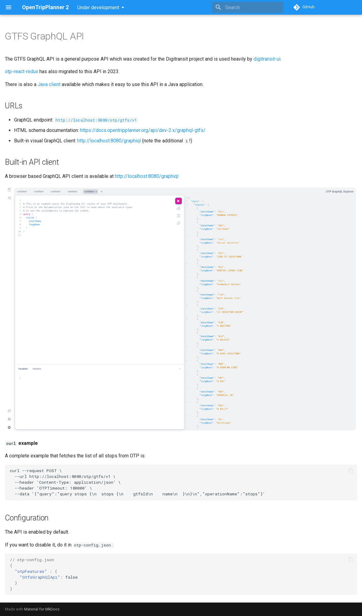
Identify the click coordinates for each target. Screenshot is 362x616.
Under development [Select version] (98, 7)
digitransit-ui (267, 59)
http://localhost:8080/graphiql (109, 141)
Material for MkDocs (42, 609)
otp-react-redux (21, 71)
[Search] (247, 7)
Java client (49, 84)
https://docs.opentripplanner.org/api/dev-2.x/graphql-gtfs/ (143, 130)
